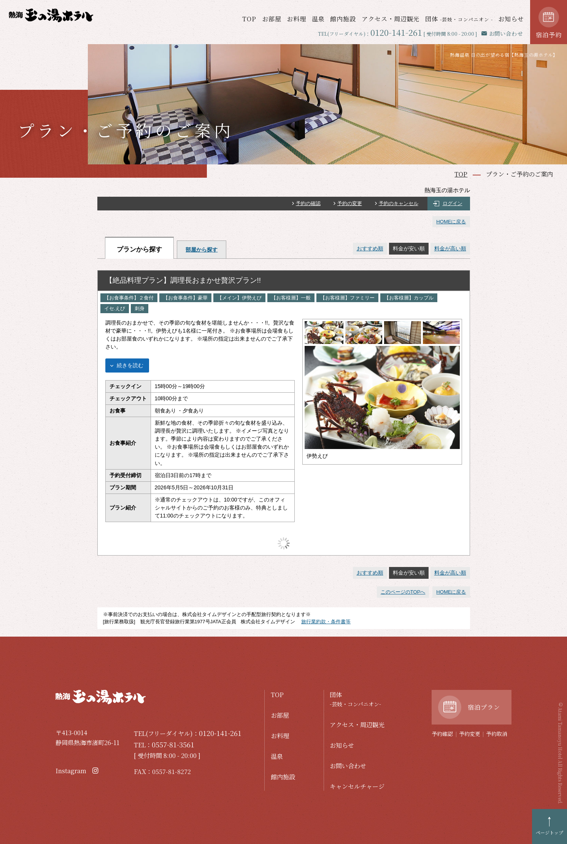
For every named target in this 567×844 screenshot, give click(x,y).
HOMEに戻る (451, 222)
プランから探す (139, 249)
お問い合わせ (348, 765)
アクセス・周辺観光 (391, 18)
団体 (459, 18)
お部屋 (271, 18)
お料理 (296, 18)
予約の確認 (308, 203)
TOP (249, 18)
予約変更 (469, 733)
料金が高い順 (450, 248)
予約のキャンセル (398, 203)
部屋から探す (202, 250)
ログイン (452, 203)
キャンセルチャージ (357, 786)
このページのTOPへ (403, 592)
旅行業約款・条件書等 (326, 621)
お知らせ (511, 18)
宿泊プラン (484, 707)
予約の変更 (349, 203)
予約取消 (496, 733)
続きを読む (130, 365)
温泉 (318, 18)
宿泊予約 (549, 34)
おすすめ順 (370, 248)
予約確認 (442, 733)
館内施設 (343, 18)
